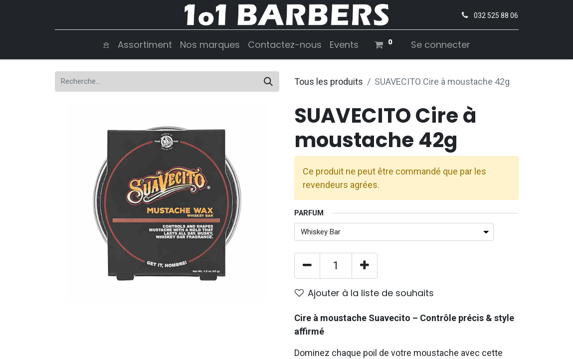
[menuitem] (106, 44)
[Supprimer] (307, 266)
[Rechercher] (268, 81)
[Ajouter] (365, 266)
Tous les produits (328, 81)
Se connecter (440, 44)
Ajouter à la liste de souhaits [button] (364, 293)
